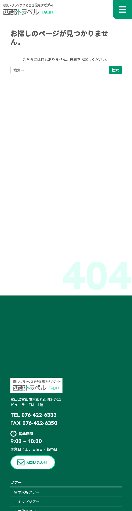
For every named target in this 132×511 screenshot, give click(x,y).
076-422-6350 (39, 423)
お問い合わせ (36, 462)
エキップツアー (26, 501)
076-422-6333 (39, 414)
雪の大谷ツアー (26, 492)
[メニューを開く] (122, 9)
